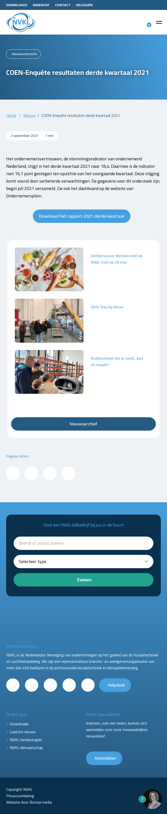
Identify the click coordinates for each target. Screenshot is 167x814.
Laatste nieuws (23, 731)
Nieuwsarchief (83, 424)
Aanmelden (105, 758)
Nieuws (29, 115)
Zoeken (84, 580)
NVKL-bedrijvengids (26, 739)
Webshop (41, 5)
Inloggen (84, 5)
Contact (62, 5)
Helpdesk (116, 685)
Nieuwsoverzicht (24, 54)
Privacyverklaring (20, 795)
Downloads (16, 5)
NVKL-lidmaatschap (26, 747)
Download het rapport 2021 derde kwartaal (81, 216)
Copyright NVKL (19, 789)
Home (11, 115)
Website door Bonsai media (29, 802)
